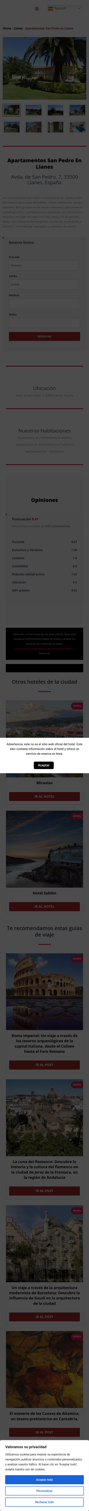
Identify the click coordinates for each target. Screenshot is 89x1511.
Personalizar (44, 1491)
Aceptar (44, 765)
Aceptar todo (44, 1479)
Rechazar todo (44, 1502)
